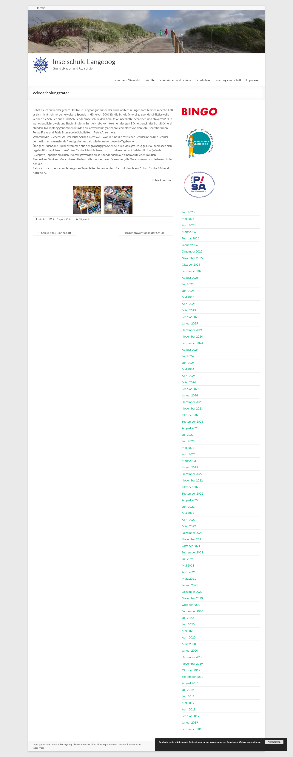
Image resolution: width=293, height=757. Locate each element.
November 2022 (192, 480)
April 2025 (188, 303)
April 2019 (188, 709)
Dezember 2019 (192, 657)
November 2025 (192, 258)
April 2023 (188, 454)
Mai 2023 (188, 447)
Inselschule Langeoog (84, 61)
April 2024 (188, 375)
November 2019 (192, 663)
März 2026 (189, 231)
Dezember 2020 (192, 591)
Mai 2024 (188, 369)
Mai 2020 (188, 631)
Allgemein (84, 219)
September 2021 (192, 552)
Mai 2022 (188, 513)
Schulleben (203, 80)
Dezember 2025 (192, 251)
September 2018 (192, 729)
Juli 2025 (188, 284)
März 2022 (189, 526)
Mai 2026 (188, 218)
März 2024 (189, 382)
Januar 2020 (190, 650)
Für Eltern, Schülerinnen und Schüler (168, 80)
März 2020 (189, 644)
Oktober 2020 (191, 604)
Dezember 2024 (192, 330)
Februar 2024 (190, 388)
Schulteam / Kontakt (127, 80)
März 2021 (189, 578)
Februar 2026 (190, 238)
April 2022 (188, 519)
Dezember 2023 (192, 402)
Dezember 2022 (192, 474)
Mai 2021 (188, 565)
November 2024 (192, 336)
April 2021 (188, 572)
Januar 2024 (190, 395)
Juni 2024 (188, 362)
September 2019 (192, 676)
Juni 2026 (188, 212)
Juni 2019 (188, 696)
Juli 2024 (188, 356)
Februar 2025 (190, 317)
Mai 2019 (188, 702)
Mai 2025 (188, 297)
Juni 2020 (188, 624)
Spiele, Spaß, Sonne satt (54, 232)
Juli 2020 (188, 617)
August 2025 (190, 277)
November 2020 (192, 598)
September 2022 (192, 493)
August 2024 (190, 349)
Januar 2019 (190, 722)
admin (41, 219)
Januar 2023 (190, 467)
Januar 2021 (190, 585)
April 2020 (188, 637)
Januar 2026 (190, 245)
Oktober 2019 (191, 670)
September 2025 (192, 271)
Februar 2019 (190, 716)
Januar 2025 (190, 323)
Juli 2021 (188, 559)
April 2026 (188, 225)
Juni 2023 (188, 441)
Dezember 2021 (192, 532)
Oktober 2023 (191, 415)
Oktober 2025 (191, 264)
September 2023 (192, 421)
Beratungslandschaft (228, 80)
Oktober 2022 (191, 487)
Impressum (253, 80)
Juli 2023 (188, 434)
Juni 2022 (188, 506)
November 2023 (192, 408)
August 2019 (190, 683)
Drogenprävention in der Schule (146, 232)
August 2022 (190, 500)
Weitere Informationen (249, 742)
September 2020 (192, 611)
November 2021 (192, 539)
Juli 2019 (188, 689)
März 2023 (189, 460)
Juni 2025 (188, 290)
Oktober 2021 (191, 545)
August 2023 (190, 428)
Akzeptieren (274, 742)
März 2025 (189, 310)
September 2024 (192, 343)
